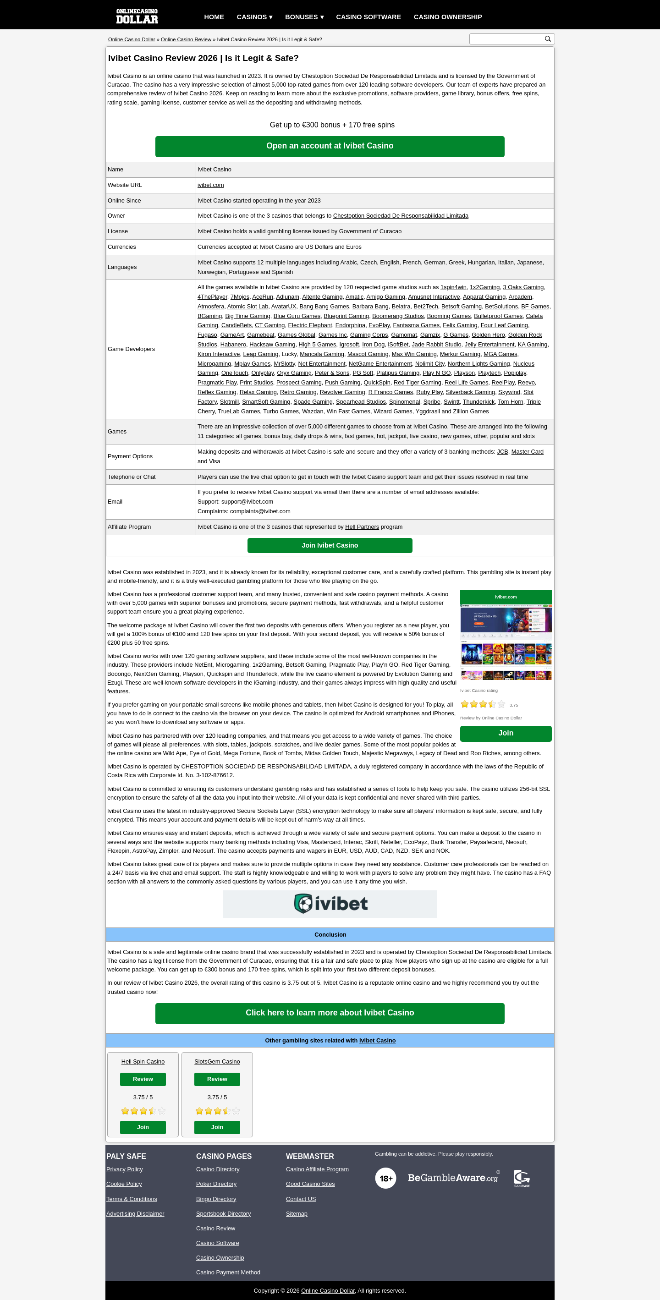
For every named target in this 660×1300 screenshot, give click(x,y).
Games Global (296, 334)
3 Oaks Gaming (523, 287)
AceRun (263, 296)
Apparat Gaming (484, 296)
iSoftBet (398, 344)
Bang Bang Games (324, 306)
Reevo (526, 382)
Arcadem (520, 296)
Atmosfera (211, 306)
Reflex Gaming (217, 392)
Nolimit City (430, 363)
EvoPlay (379, 325)
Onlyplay (262, 372)
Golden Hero (488, 334)
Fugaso (207, 334)
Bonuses (301, 17)
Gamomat (404, 334)
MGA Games (500, 354)
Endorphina (350, 325)
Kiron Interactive (219, 354)
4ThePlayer (212, 296)
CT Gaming (270, 325)
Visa (214, 461)
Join (506, 733)
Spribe (432, 401)
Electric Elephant (310, 325)
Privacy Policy (124, 1169)
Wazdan (312, 411)
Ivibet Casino (377, 1040)
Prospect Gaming (299, 382)
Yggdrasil (428, 411)
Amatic (354, 296)
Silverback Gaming (470, 392)
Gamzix (430, 334)
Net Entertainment (322, 363)
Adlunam (287, 296)
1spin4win (453, 287)
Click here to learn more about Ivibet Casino (330, 1012)
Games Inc (333, 334)
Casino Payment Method (228, 1272)
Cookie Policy (124, 1183)
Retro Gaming (298, 392)
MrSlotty (284, 363)
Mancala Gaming (322, 354)
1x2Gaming (485, 287)
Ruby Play (429, 392)
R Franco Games (390, 392)
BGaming (210, 316)
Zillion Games (471, 411)
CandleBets (236, 325)
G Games (455, 334)
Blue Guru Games (297, 316)
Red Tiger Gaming (417, 382)
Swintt (452, 401)
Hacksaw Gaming (272, 344)
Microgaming (214, 363)
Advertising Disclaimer (135, 1213)
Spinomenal (404, 401)
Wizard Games (393, 411)
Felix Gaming (460, 325)
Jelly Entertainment (490, 344)
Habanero (233, 344)
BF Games (535, 306)
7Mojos (240, 296)
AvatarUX (284, 306)
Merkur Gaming (460, 354)
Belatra (401, 306)
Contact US (301, 1199)
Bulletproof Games (498, 316)
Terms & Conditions (131, 1199)
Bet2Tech (425, 306)
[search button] (548, 39)
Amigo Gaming (386, 296)
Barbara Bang (370, 306)
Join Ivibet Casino (330, 545)
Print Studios (256, 382)
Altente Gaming (322, 296)
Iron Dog (373, 344)
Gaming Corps (369, 334)
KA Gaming (533, 344)
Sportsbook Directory (223, 1213)
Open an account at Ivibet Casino (330, 145)
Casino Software (369, 17)
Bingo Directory (216, 1199)
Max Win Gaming (414, 354)
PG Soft (362, 372)
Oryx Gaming (294, 372)
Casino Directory (218, 1169)
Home (214, 17)
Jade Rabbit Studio (436, 344)
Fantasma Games (416, 325)
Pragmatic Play (217, 382)
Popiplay (515, 372)
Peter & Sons (332, 372)
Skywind (509, 392)
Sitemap (297, 1213)
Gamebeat (261, 334)
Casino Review (215, 1228)
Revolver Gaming (342, 392)
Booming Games (449, 316)
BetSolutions (501, 306)
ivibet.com (211, 184)
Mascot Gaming (368, 354)
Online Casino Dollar (328, 1290)
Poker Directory (216, 1183)
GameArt (232, 334)
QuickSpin (377, 382)
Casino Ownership (448, 17)
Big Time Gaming (247, 316)
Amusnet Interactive (434, 296)
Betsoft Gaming (461, 306)
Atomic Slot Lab (248, 306)
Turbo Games (281, 411)
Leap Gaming (261, 354)
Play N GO (437, 372)
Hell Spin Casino (143, 1061)
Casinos (252, 17)
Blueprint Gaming (346, 316)
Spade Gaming (313, 401)
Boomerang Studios (398, 316)
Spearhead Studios (361, 401)
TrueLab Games (239, 411)
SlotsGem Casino (217, 1061)
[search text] (507, 39)
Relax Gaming (258, 392)
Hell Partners (362, 526)
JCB (502, 451)
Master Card (528, 451)
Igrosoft (349, 344)
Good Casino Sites (310, 1183)
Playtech (489, 372)
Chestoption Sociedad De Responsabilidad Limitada (400, 215)
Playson (464, 372)
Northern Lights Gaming (479, 363)
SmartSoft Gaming (266, 401)
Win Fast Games (348, 411)
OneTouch (234, 372)
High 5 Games (317, 344)
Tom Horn (510, 401)
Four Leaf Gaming (504, 325)
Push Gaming (343, 382)
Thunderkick (479, 401)
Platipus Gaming (397, 372)
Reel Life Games (466, 382)
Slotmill (229, 401)
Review (143, 1078)
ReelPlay (502, 382)
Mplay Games (252, 363)
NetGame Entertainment (380, 363)
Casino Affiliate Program (317, 1169)
